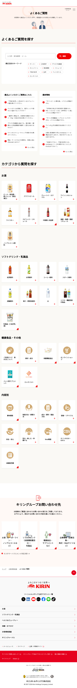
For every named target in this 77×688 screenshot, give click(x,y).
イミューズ (58, 68)
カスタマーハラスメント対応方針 (17, 554)
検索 (64, 56)
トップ (4, 569)
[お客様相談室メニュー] (74, 9)
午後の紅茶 (33, 72)
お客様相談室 (13, 569)
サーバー (32, 64)
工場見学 (44, 64)
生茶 (44, 72)
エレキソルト (34, 76)
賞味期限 (46, 68)
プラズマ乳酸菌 (57, 64)
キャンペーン (34, 68)
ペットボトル (57, 72)
